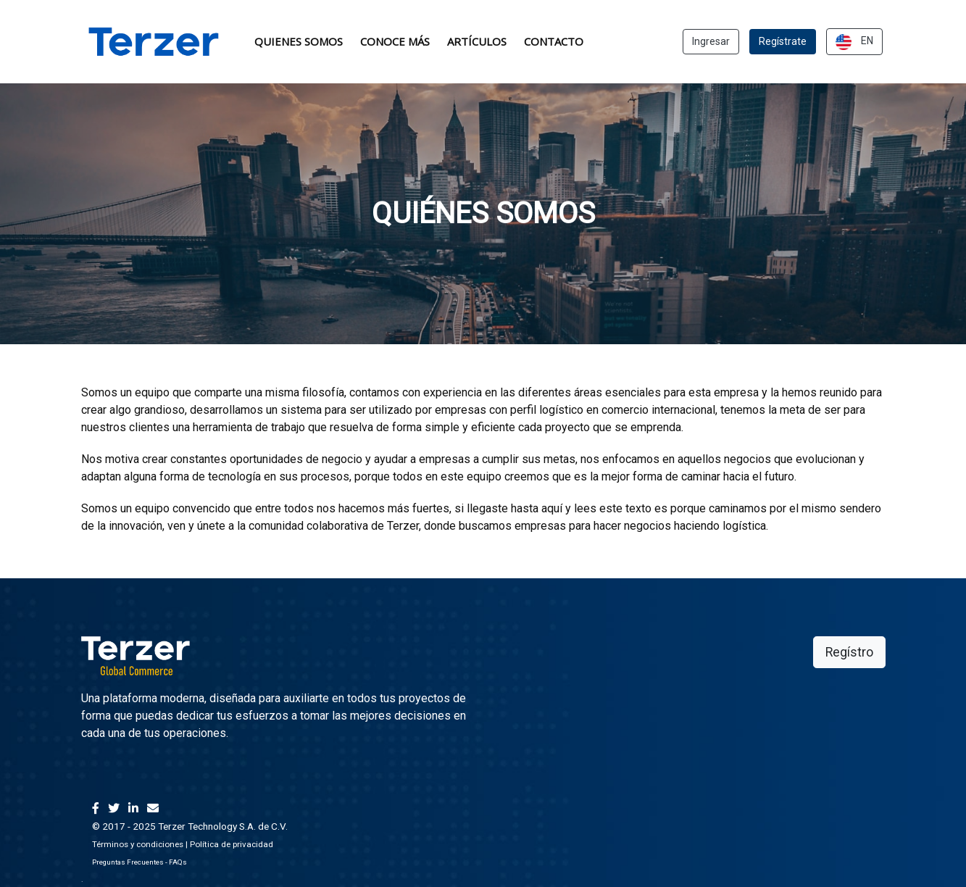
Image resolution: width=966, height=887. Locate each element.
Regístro (849, 652)
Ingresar (711, 41)
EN (854, 42)
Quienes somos (298, 41)
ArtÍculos (477, 41)
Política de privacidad (231, 844)
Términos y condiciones (137, 844)
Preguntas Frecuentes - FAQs (139, 862)
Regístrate (783, 41)
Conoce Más (395, 41)
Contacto (553, 41)
